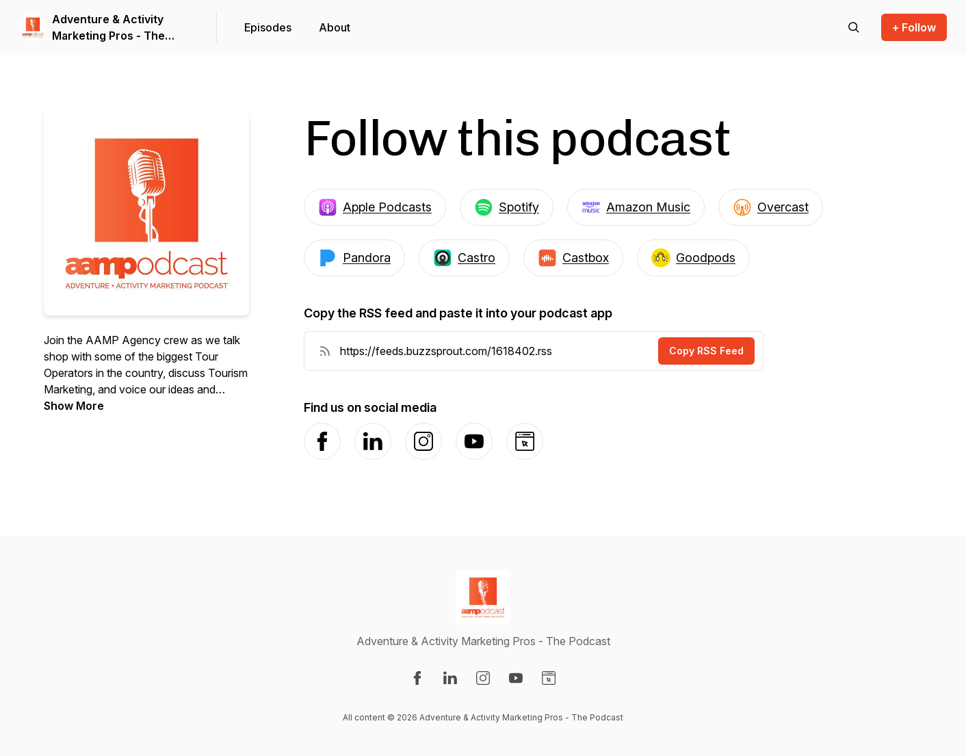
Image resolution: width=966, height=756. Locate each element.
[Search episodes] (853, 27)
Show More (74, 406)
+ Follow (914, 27)
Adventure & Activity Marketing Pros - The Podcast (108, 28)
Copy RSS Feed (706, 350)
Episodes (267, 27)
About (334, 27)
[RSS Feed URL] (325, 351)
